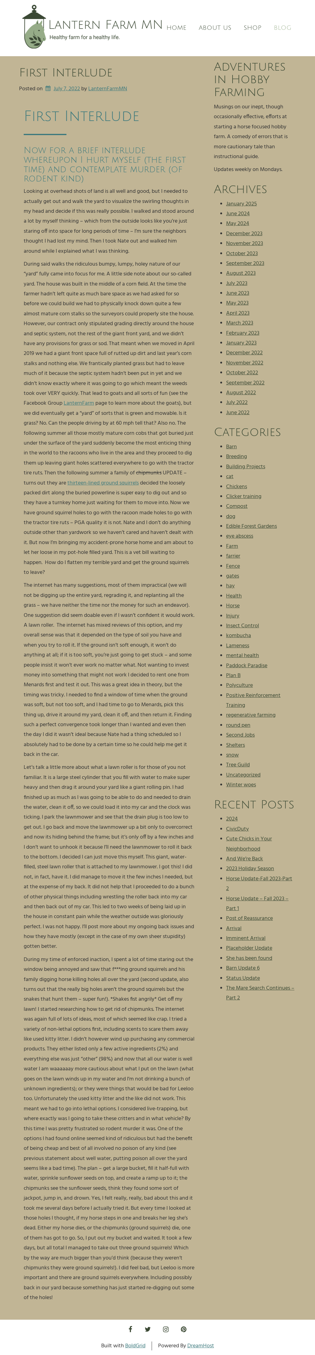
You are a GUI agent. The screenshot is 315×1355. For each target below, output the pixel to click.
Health (234, 596)
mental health (242, 655)
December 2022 (244, 352)
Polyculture (239, 685)
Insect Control (242, 625)
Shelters (235, 745)
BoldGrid (135, 1345)
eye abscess (239, 536)
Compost (237, 506)
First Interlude (66, 72)
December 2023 (244, 233)
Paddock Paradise (246, 665)
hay (230, 586)
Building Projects (245, 466)
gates (232, 576)
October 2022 (242, 372)
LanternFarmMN (107, 88)
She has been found (249, 958)
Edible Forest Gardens (251, 526)
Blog (282, 28)
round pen (238, 725)
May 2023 (237, 303)
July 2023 (236, 283)
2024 (232, 819)
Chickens (236, 486)
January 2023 (241, 343)
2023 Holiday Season (250, 868)
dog (230, 516)
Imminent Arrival (245, 938)
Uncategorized (243, 775)
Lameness (237, 645)
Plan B (233, 675)
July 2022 (237, 402)
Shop (252, 28)
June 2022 (237, 412)
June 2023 (237, 293)
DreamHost (200, 1345)
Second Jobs (240, 735)
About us (215, 28)
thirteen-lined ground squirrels (103, 483)
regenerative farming (251, 715)
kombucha (238, 635)
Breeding (236, 456)
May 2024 (237, 223)
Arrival (233, 928)
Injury (232, 616)
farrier (233, 556)
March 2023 (239, 323)
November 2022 (244, 363)
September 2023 (245, 263)
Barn (231, 446)
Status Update (243, 978)
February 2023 (242, 333)
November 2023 (244, 243)
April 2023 (237, 313)
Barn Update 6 (243, 968)
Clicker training (243, 496)
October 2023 (242, 253)
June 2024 (238, 213)
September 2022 (245, 383)
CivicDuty (237, 829)
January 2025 (241, 204)
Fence (233, 566)
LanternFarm (79, 403)
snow (232, 755)
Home (176, 28)
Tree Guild (238, 765)
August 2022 (241, 392)
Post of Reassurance (249, 918)
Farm (232, 546)
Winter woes (241, 785)
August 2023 (241, 273)
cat (229, 476)
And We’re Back (244, 859)
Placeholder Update (249, 948)
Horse (233, 606)
